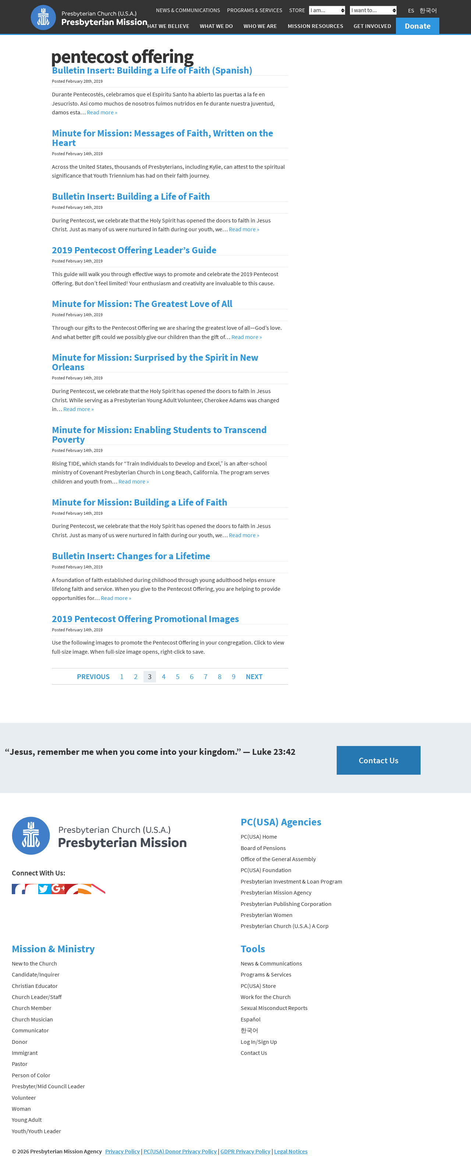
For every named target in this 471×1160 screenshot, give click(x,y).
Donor (20, 1041)
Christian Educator (35, 985)
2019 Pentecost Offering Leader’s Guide (134, 250)
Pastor (20, 1063)
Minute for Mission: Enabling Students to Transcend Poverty (159, 434)
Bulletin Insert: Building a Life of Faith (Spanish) (152, 70)
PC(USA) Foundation (266, 870)
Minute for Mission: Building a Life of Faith (139, 502)
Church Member (32, 1007)
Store (297, 10)
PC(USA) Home (259, 836)
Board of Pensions (263, 848)
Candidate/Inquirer (36, 974)
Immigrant (25, 1052)
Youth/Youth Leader (36, 1131)
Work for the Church (266, 996)
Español (251, 1019)
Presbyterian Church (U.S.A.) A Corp (285, 925)
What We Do (216, 25)
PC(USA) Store (258, 985)
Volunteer (24, 1097)
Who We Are (260, 25)
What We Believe (166, 25)
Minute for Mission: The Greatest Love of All (142, 304)
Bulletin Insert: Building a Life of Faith (131, 196)
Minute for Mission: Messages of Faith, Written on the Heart (162, 138)
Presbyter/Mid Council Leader (48, 1086)
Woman (21, 1108)
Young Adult (27, 1119)
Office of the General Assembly (278, 859)
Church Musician (32, 1019)
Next (254, 676)
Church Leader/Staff (36, 996)
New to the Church (34, 963)
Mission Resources (315, 25)
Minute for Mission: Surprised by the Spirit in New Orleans (155, 362)
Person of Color (31, 1075)
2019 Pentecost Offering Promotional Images (145, 619)
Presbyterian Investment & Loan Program (291, 881)
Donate (418, 26)
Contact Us (379, 760)
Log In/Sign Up (259, 1041)
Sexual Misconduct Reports (274, 1007)
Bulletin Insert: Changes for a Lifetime (131, 556)
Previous (93, 676)
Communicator (30, 1030)
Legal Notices (291, 1151)
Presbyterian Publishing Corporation (286, 903)
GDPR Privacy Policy (245, 1151)
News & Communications (188, 10)
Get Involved (372, 25)
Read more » (102, 112)
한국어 (428, 10)
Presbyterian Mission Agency (276, 892)
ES (411, 10)
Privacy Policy (122, 1151)
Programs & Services (254, 10)
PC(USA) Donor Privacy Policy (180, 1151)
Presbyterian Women (267, 914)
